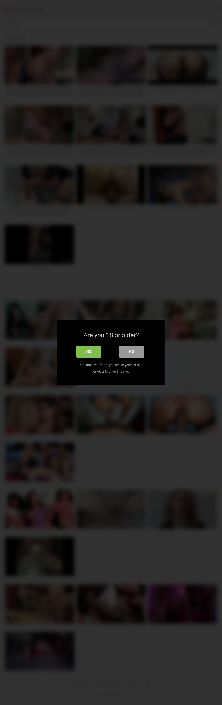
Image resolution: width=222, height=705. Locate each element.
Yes (89, 351)
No (131, 351)
